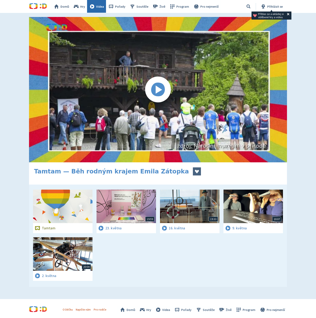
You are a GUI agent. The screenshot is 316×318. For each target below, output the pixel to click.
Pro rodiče (100, 309)
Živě (159, 6)
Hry (79, 6)
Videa (96, 6)
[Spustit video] (158, 89)
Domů (61, 6)
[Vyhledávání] (248, 6)
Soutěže (139, 6)
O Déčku (68, 309)
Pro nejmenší (206, 6)
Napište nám (83, 309)
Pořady (117, 6)
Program (179, 6)
